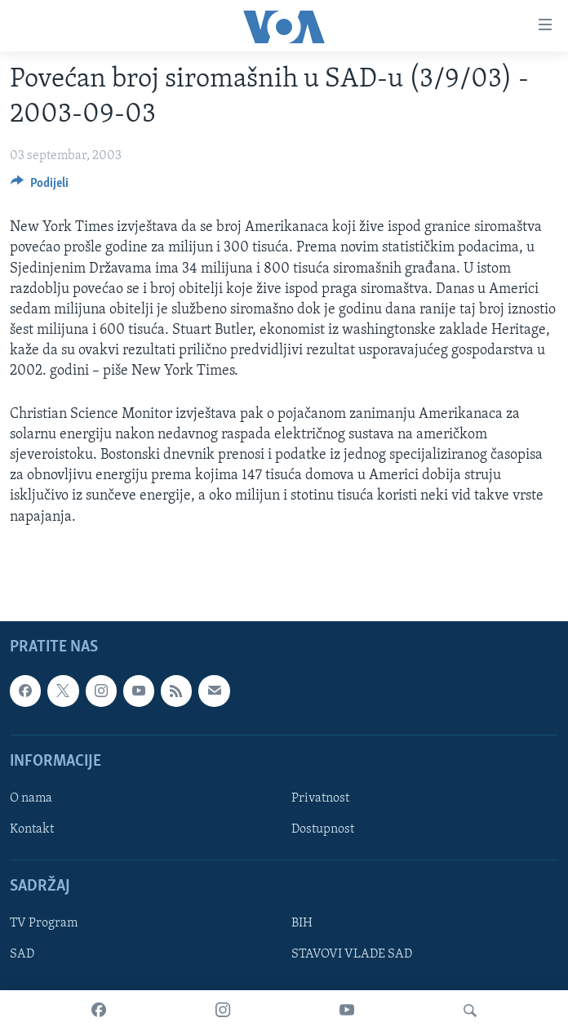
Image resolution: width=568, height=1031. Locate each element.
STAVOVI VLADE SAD (351, 954)
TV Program (44, 923)
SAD (22, 954)
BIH (302, 923)
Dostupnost (322, 829)
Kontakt (32, 829)
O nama (31, 798)
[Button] (40, 186)
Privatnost (320, 798)
